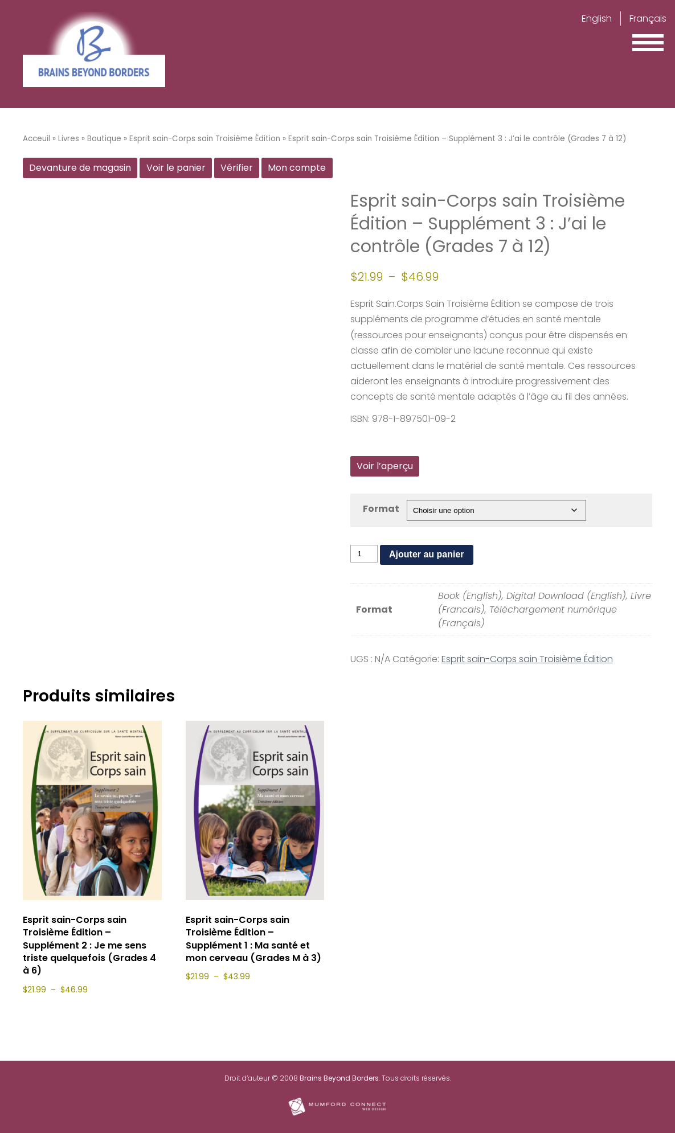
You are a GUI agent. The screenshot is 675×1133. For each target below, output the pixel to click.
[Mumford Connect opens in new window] (338, 1114)
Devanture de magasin (80, 167)
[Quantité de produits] (364, 554)
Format (381, 508)
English (597, 18)
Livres (68, 138)
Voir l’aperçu (385, 466)
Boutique (104, 138)
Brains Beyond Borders (339, 1078)
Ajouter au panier (426, 554)
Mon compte (297, 167)
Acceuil (36, 138)
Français (647, 18)
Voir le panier (176, 167)
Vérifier (236, 167)
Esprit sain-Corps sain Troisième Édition (204, 138)
